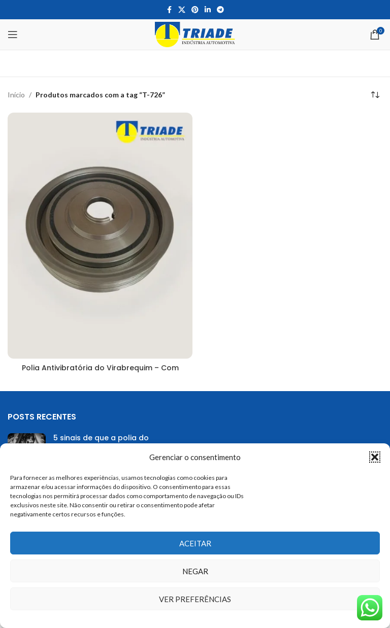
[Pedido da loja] (374, 94)
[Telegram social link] (220, 10)
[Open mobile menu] (13, 34)
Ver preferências (195, 599)
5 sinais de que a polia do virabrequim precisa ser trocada (114, 443)
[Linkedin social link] (208, 10)
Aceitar (195, 543)
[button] (375, 457)
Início (16, 94)
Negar (195, 571)
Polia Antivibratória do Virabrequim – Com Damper (100, 373)
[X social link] (181, 10)
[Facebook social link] (169, 10)
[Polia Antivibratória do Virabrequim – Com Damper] (100, 236)
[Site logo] (195, 33)
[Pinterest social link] (195, 10)
